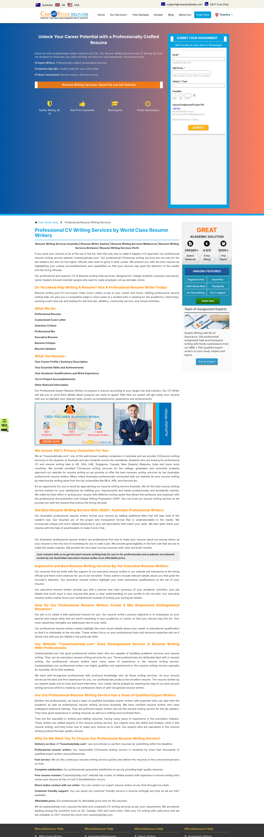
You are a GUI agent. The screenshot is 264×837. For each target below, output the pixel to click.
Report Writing (145, 770)
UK (60, 5)
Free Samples (140, 14)
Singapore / (128, 813)
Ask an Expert (206, 295)
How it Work (65, 803)
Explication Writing (98, 783)
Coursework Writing (198, 783)
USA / (115, 813)
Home (101, 14)
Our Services (118, 14)
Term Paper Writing (197, 774)
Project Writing (145, 774)
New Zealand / (155, 813)
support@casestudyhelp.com (181, 4)
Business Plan (45, 783)
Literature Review (47, 787)
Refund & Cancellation (135, 803)
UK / (106, 813)
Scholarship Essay (97, 779)
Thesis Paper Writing (198, 787)
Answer (158, 14)
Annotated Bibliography (101, 770)
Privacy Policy (93, 803)
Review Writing (95, 787)
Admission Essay (97, 774)
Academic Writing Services (202, 792)
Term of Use (112, 803)
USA (73, 5)
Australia (44, 5)
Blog (171, 14)
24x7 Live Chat (217, 4)
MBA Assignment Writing (51, 774)
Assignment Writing (198, 770)
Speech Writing (146, 779)
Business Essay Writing (50, 779)
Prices (79, 803)
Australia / (95, 813)
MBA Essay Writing (48, 770)
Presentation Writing (149, 783)
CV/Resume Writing (48, 792)
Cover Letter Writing (148, 787)
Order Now (202, 14)
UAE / (140, 813)
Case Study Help (48, 156)
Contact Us (58, 807)
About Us (185, 14)
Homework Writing (197, 779)
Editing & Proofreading (150, 792)
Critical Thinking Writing (101, 792)
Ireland (171, 813)
